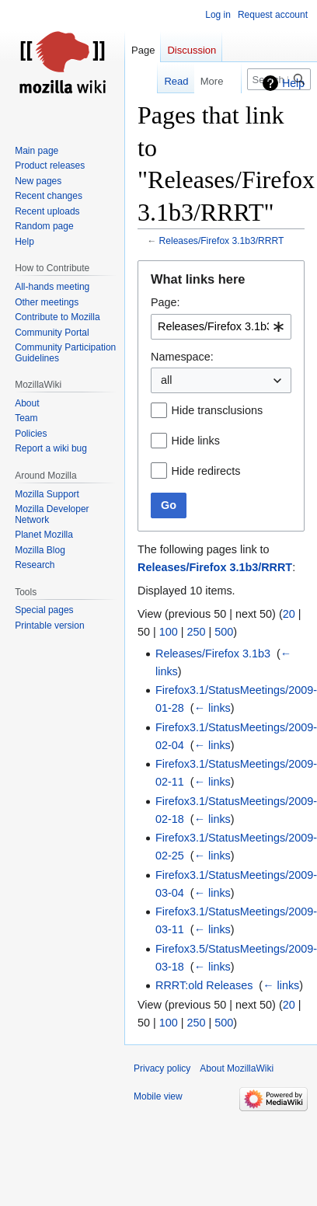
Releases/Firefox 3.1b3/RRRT (221, 240)
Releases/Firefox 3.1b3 (212, 653)
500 (223, 632)
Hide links (196, 440)
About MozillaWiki (236, 1068)
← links (212, 708)
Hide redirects (206, 471)
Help (293, 83)
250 (196, 632)
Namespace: (182, 356)
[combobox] (221, 327)
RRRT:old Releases (204, 985)
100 (168, 632)
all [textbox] (166, 380)
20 (289, 614)
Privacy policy (162, 1068)
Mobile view (158, 1096)
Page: (165, 302)
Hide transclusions (217, 410)
